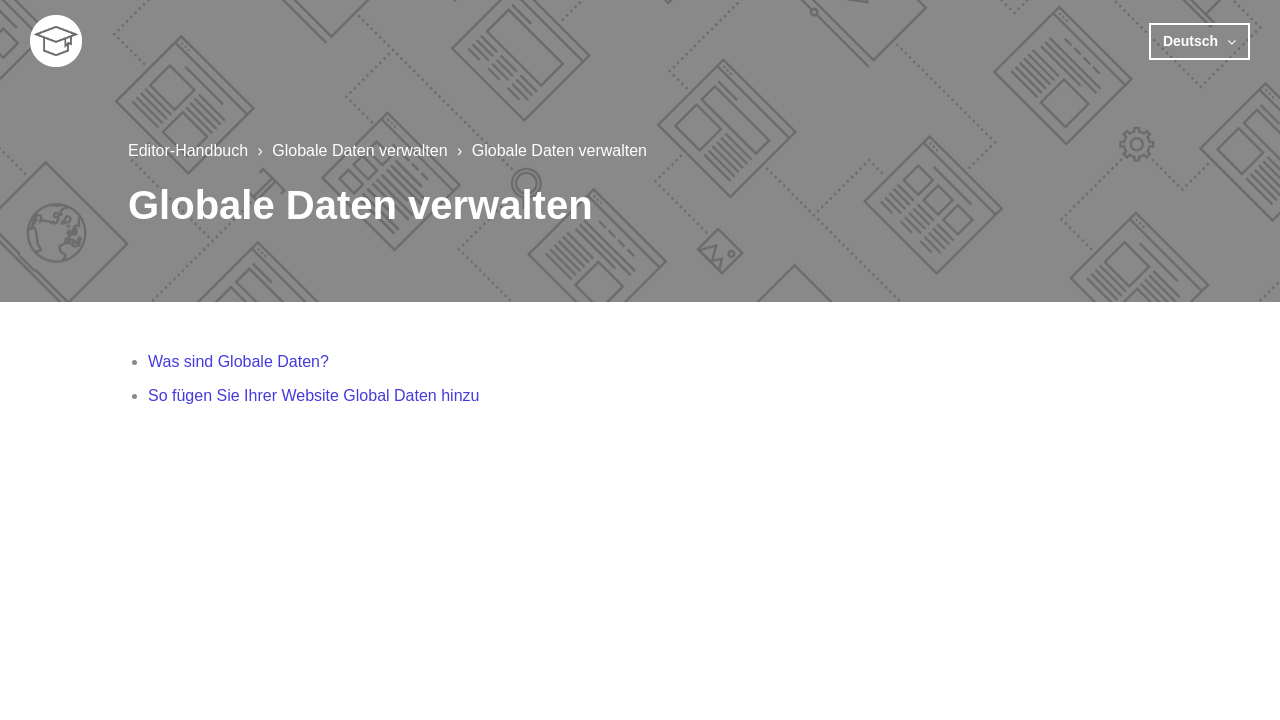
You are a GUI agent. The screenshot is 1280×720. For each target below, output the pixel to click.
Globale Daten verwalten (359, 150)
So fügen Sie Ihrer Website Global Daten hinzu (313, 395)
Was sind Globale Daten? (238, 361)
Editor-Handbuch (188, 150)
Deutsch (1192, 41)
